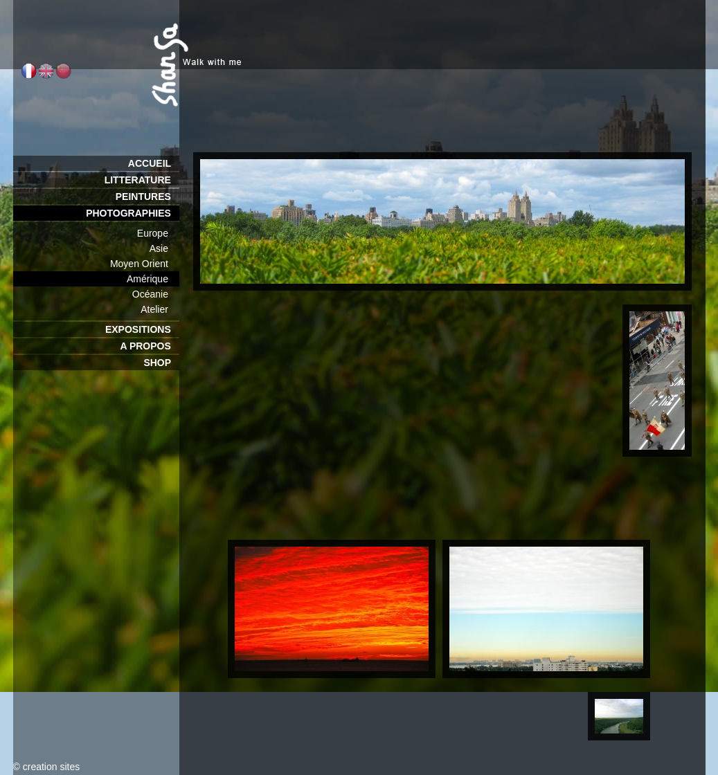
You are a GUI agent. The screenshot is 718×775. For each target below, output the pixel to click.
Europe (158, 233)
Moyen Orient (144, 263)
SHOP (161, 362)
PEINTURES (147, 196)
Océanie (155, 294)
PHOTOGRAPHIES (132, 213)
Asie (164, 248)
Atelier (160, 309)
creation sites (51, 766)
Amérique (153, 278)
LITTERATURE (142, 179)
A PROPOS (149, 346)
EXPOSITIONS (142, 329)
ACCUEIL (153, 163)
